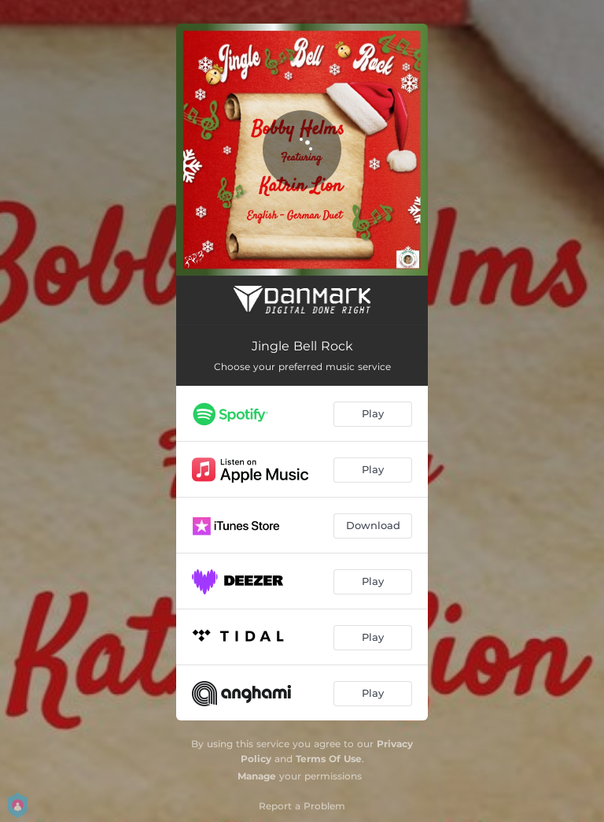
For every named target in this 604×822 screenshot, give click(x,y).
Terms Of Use (329, 759)
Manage (257, 776)
